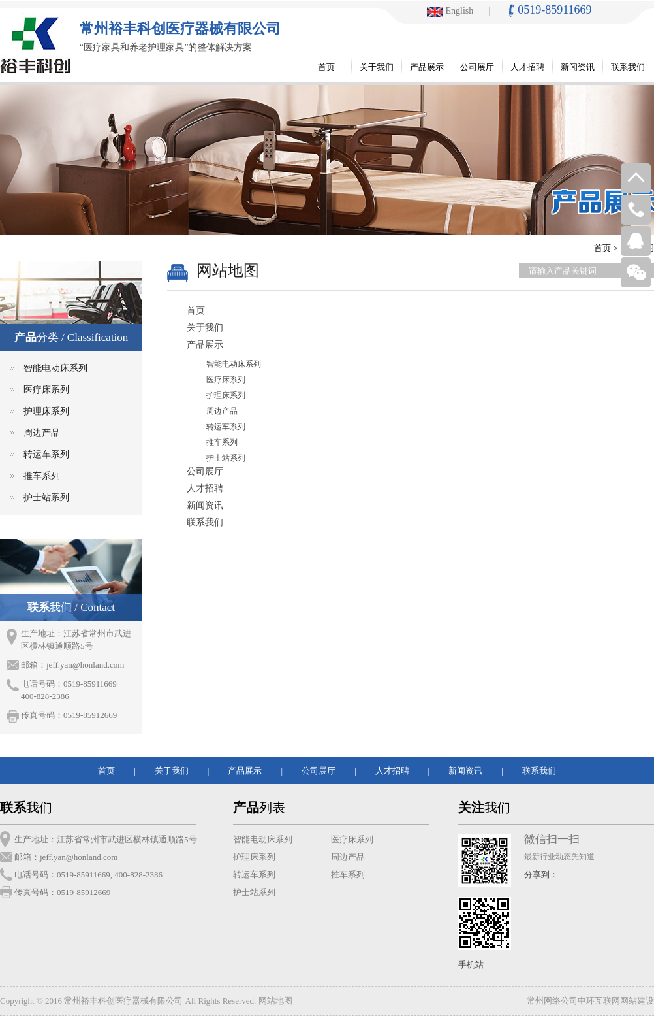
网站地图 (275, 1001)
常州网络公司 (552, 1001)
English (450, 11)
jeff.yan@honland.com (85, 665)
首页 (602, 248)
